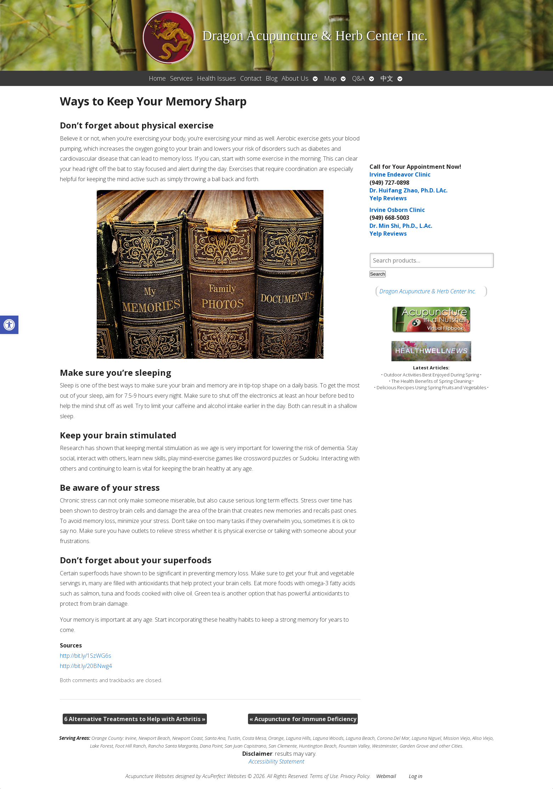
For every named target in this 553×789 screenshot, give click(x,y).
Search (377, 274)
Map (330, 78)
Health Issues (216, 78)
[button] (9, 325)
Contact (250, 78)
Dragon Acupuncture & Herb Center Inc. (427, 291)
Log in (415, 776)
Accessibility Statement (276, 761)
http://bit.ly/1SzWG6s (85, 656)
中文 (386, 78)
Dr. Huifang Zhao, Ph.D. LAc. (408, 190)
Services (181, 78)
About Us (295, 78)
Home (157, 78)
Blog (271, 78)
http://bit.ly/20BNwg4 (86, 666)
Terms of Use (324, 776)
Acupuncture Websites (149, 776)
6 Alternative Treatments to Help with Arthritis (134, 719)
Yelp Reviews (388, 198)
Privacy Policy (354, 776)
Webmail (386, 776)
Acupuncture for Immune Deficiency (302, 719)
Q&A (358, 78)
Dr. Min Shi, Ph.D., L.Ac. (400, 226)
